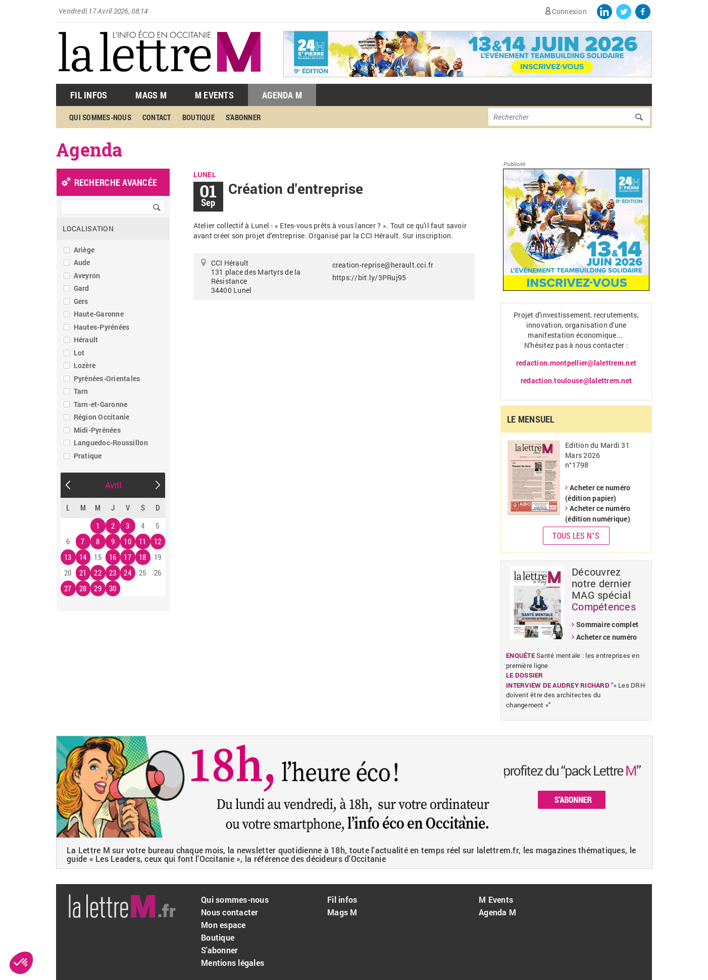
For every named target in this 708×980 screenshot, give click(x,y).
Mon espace (223, 924)
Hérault (86, 339)
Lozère (85, 365)
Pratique (88, 455)
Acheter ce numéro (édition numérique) (597, 513)
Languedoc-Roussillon (111, 442)
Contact (156, 117)
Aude (82, 262)
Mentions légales (232, 962)
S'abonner (243, 117)
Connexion (569, 11)
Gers (81, 301)
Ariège (84, 249)
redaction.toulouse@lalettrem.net (576, 380)
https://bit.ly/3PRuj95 (369, 277)
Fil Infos (88, 95)
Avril (113, 485)
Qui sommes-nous (100, 117)
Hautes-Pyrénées (102, 327)
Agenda (89, 149)
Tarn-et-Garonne (101, 404)
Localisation (88, 228)
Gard (81, 288)
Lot (79, 352)
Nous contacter (230, 912)
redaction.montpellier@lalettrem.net (576, 363)
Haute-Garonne (99, 314)
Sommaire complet (607, 624)
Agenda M (282, 95)
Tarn (81, 391)
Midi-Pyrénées (97, 430)
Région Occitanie (102, 417)
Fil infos (342, 899)
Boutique (198, 117)
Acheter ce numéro (606, 637)
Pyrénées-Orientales (107, 378)
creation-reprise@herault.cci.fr (383, 265)
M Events (214, 95)
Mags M (151, 95)
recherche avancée (115, 182)
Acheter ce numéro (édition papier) (597, 493)
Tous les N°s (575, 535)
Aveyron (87, 275)
